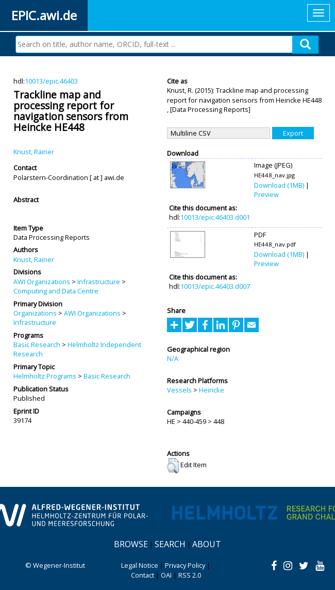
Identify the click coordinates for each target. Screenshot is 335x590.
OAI (166, 575)
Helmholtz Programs (44, 376)
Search (170, 544)
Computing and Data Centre (55, 291)
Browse (131, 544)
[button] (173, 465)
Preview (266, 194)
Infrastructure (98, 281)
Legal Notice (139, 565)
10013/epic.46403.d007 (215, 286)
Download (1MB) (279, 185)
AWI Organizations (41, 281)
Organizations (35, 313)
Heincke (211, 390)
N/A (172, 358)
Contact (142, 575)
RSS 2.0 (189, 575)
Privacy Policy (185, 565)
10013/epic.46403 (51, 81)
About (206, 544)
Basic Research (36, 344)
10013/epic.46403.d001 (215, 217)
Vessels (179, 390)
